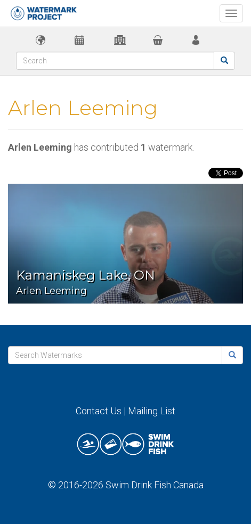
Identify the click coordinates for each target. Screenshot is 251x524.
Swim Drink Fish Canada (155, 484)
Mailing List (151, 410)
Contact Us (99, 410)
